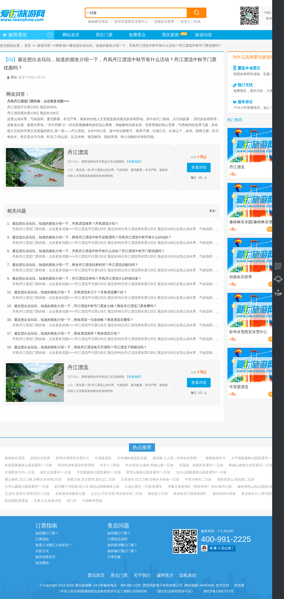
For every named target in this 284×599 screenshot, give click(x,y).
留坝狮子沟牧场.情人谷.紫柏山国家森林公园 (86, 486)
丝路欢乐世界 (164, 21)
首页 (27, 45)
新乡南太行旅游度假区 (190, 493)
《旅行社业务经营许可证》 (175, 591)
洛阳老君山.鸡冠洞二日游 (235, 479)
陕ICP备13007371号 (219, 591)
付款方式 (42, 551)
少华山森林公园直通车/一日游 (27, 486)
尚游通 (238, 585)
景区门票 (104, 34)
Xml (210, 585)
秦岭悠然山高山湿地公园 (255, 486)
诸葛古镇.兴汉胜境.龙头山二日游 (91, 479)
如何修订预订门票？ (122, 551)
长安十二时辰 (191, 21)
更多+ (213, 211)
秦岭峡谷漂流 (98, 21)
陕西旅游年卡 (216, 458)
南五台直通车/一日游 (55, 472)
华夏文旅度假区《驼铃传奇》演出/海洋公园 (200, 486)
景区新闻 (170, 34)
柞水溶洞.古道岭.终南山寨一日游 (149, 465)
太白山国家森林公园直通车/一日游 (201, 472)
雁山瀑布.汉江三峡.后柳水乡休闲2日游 (33, 479)
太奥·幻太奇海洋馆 (47, 501)
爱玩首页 (96, 575)
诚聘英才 (164, 575)
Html (202, 585)
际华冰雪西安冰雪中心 (131, 21)
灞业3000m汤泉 (224, 493)
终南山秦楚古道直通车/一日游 (251, 465)
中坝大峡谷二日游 (198, 479)
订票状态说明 (117, 539)
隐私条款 (187, 575)
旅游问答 (203, 34)
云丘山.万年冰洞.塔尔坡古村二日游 (116, 493)
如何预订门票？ (47, 533)
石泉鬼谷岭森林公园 (70, 493)
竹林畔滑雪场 (92, 501)
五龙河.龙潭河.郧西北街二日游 (27, 493)
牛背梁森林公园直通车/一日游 (99, 472)
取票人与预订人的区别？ (54, 545)
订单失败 (114, 557)
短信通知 (42, 563)
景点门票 (119, 575)
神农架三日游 (158, 493)
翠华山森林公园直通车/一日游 (148, 472)
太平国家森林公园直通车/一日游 (255, 458)
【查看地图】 (133, 161)
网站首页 (71, 34)
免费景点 (137, 34)
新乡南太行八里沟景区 (258, 493)
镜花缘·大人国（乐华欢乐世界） (176, 458)
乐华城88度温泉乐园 (132, 458)
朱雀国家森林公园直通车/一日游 (28, 465)
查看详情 (198, 167)
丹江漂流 (77, 152)
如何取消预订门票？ (122, 545)
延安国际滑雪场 (16, 501)
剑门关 (72, 501)
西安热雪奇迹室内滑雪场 (76, 465)
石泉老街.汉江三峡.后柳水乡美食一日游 (150, 479)
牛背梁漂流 (103, 458)
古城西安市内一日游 (20, 472)
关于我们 (142, 575)
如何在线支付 (45, 557)
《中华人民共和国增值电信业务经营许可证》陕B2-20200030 (102, 591)
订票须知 (42, 539)
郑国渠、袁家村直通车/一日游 (201, 465)
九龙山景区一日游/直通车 (143, 486)
